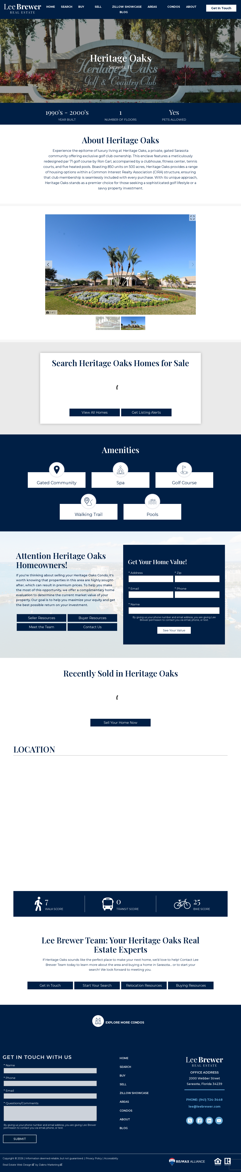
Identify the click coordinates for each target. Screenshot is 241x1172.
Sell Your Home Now (120, 723)
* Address (136, 573)
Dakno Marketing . (51, 1164)
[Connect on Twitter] (190, 1120)
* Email (134, 588)
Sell (123, 1084)
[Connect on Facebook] (199, 1120)
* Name (134, 604)
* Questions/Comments (21, 1103)
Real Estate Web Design (18, 1164)
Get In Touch (221, 8)
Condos (173, 7)
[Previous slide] (48, 265)
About (125, 1119)
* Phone (180, 588)
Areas (124, 1101)
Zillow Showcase (127, 7)
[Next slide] (193, 265)
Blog (124, 12)
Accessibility (111, 1158)
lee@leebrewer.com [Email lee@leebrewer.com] (204, 1106)
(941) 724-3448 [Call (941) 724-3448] (211, 1099)
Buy (122, 1075)
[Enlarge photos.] (192, 217)
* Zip (178, 573)
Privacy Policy (94, 1158)
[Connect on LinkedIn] (209, 1120)
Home (50, 7)
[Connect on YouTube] (219, 1120)
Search (66, 7)
